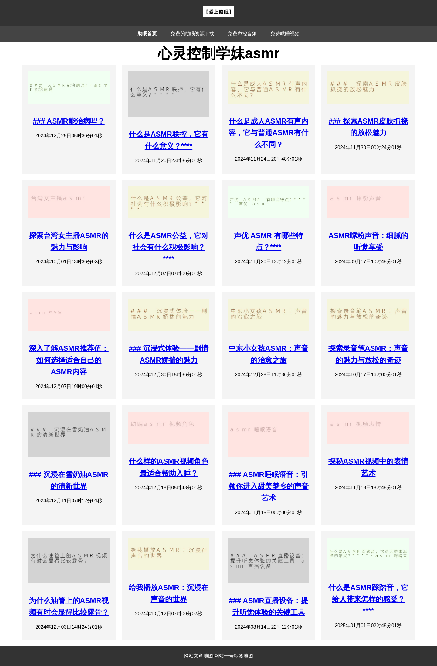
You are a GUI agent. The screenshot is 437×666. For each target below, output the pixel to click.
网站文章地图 (198, 655)
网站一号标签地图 (233, 655)
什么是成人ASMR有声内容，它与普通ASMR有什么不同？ (268, 133)
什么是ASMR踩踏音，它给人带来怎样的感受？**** (368, 599)
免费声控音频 (242, 33)
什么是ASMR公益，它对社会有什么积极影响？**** (168, 247)
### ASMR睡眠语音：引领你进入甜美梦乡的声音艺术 (269, 486)
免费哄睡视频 (285, 33)
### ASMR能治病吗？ (68, 121)
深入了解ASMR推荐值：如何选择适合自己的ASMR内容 (69, 360)
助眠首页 (147, 33)
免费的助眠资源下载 (192, 33)
